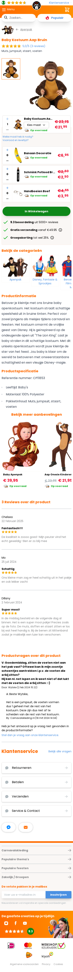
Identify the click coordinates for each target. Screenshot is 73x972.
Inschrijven (58, 895)
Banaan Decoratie (37, 153)
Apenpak (15, 279)
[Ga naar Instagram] (6, 923)
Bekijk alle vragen (59, 751)
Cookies (58, 964)
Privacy (46, 964)
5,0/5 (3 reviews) (34, 46)
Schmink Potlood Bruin (40, 172)
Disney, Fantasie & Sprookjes (45, 281)
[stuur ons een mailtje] (26, 827)
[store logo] (36, 6)
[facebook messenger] (9, 827)
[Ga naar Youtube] (25, 923)
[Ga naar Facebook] (16, 923)
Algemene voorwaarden (24, 964)
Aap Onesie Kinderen (58, 474)
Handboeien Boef (37, 191)
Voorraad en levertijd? (16, 140)
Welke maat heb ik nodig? (18, 136)
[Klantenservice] (60, 3)
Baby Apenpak (12, 474)
